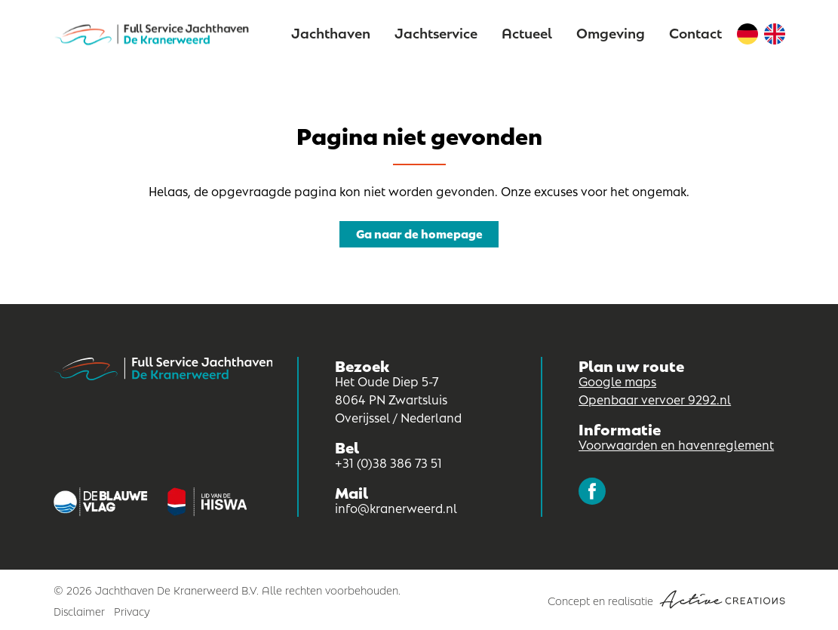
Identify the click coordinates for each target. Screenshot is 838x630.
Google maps (617, 380)
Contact (695, 32)
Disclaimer (79, 610)
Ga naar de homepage (419, 233)
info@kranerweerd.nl (396, 507)
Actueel (527, 32)
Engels (774, 34)
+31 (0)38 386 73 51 (388, 462)
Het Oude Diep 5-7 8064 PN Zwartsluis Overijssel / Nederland (398, 399)
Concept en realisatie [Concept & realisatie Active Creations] (666, 599)
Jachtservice (435, 32)
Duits (747, 34)
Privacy (132, 610)
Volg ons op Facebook (592, 491)
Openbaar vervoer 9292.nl (655, 398)
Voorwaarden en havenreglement (676, 444)
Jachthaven (330, 32)
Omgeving (610, 32)
